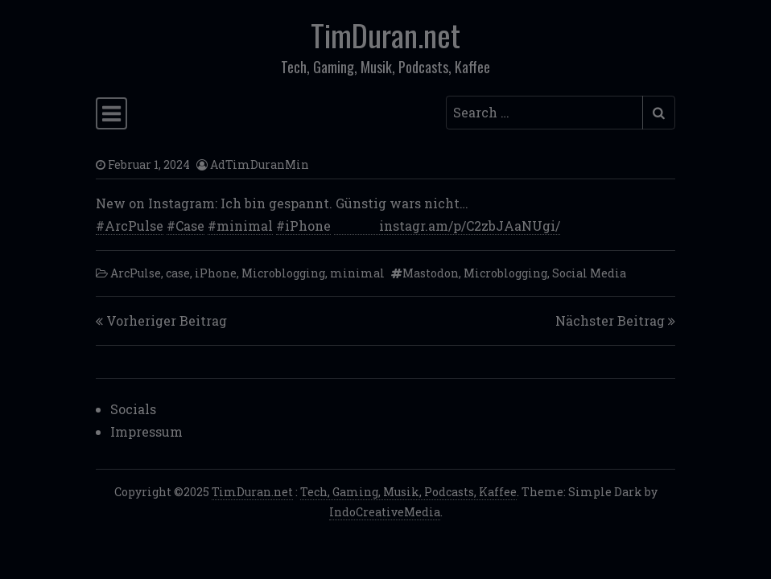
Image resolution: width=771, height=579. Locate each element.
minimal (357, 273)
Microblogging (283, 273)
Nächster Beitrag (610, 320)
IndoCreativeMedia (384, 511)
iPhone (216, 273)
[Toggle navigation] (111, 113)
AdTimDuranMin (259, 164)
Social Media (589, 273)
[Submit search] (658, 112)
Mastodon (430, 273)
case (178, 273)
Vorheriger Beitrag (166, 320)
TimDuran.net (385, 34)
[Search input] (544, 112)
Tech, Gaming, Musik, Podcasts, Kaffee (408, 491)
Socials (133, 408)
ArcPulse (135, 273)
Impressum (146, 431)
